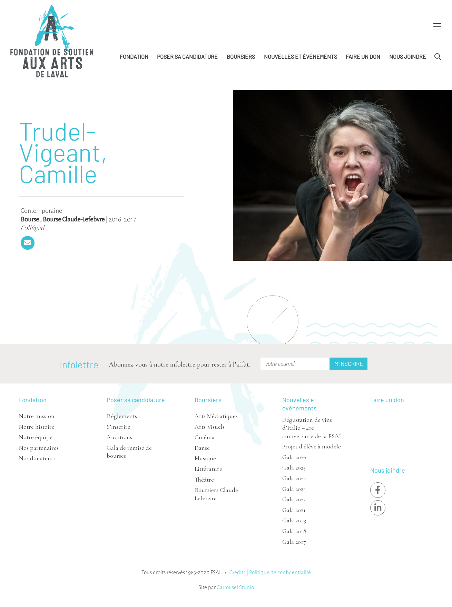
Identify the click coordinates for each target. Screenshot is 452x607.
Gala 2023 (294, 489)
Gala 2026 (294, 457)
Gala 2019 (294, 520)
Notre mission (37, 416)
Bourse (30, 219)
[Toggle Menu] (437, 26)
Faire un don (363, 56)
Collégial (32, 228)
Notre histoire (37, 426)
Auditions (119, 437)
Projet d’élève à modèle (311, 446)
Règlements (122, 416)
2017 (130, 219)
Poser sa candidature (187, 56)
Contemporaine (41, 210)
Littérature (208, 469)
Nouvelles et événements (300, 56)
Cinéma (205, 437)
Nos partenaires (39, 448)
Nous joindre (407, 56)
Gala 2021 (294, 510)
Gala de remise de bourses (129, 451)
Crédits (237, 572)
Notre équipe (35, 437)
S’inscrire (118, 426)
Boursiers (241, 56)
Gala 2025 (294, 467)
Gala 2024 (294, 478)
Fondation (134, 56)
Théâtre (204, 479)
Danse (202, 448)
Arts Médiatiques (216, 416)
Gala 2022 (294, 499)
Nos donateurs (37, 458)
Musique (205, 458)
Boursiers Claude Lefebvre (216, 494)
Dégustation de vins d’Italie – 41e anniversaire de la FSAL (312, 428)
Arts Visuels (210, 426)
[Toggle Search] (437, 57)
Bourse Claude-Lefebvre (74, 219)
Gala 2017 (294, 542)
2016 (115, 219)
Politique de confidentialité (280, 572)
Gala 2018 (294, 531)
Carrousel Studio (235, 587)
